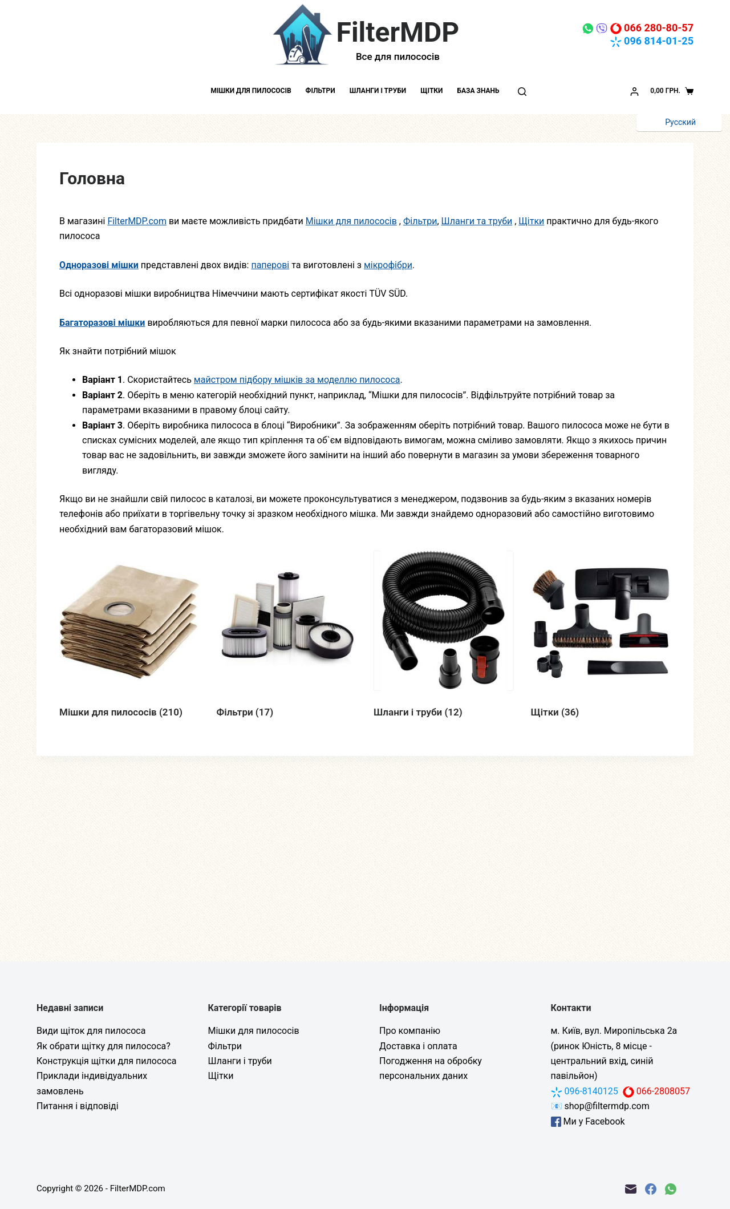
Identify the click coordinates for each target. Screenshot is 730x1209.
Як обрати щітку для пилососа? (103, 1046)
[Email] (630, 1189)
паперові (270, 265)
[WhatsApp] (670, 1189)
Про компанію (409, 1030)
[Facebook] (650, 1189)
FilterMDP (398, 32)
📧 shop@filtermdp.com (600, 1106)
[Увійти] (634, 91)
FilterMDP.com (137, 221)
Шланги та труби (477, 221)
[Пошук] (522, 91)
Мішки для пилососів (250, 91)
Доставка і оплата (418, 1046)
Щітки (431, 91)
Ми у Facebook (588, 1121)
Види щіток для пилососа (90, 1030)
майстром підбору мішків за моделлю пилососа (297, 379)
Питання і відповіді (77, 1106)
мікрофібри (388, 265)
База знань (478, 91)
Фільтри (320, 91)
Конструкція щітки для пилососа (106, 1061)
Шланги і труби (378, 91)
